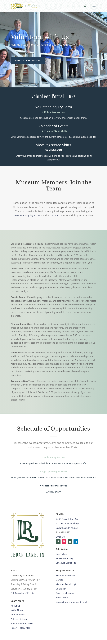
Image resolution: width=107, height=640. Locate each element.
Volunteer (61, 588)
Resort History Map (20, 627)
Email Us (60, 536)
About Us (15, 605)
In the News (17, 610)
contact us (57, 215)
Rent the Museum (65, 593)
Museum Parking (64, 558)
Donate (59, 579)
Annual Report (18, 614)
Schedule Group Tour (66, 562)
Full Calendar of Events (22, 593)
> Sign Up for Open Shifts (53, 130)
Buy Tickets (61, 553)
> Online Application (53, 111)
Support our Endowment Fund (71, 601)
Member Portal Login (66, 584)
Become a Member (65, 575)
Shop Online (62, 597)
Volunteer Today (28, 60)
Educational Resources (22, 623)
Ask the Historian (19, 618)
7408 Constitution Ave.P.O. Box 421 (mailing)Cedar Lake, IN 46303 (67, 523)
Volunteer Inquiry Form (27, 215)
